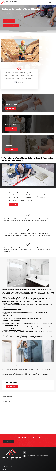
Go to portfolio (11, 87)
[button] (50, 2)
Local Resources (8, 382)
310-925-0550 (40, 178)
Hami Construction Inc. (8, 466)
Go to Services (11, 108)
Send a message (12, 129)
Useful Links (7, 386)
